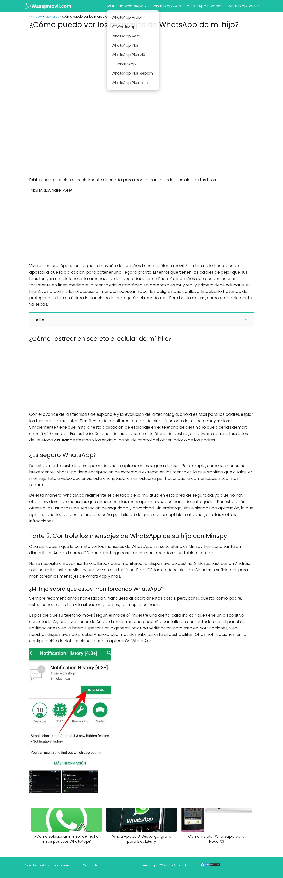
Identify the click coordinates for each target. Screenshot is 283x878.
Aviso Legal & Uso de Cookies (47, 865)
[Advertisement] (141, 62)
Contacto (90, 865)
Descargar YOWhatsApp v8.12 (165, 865)
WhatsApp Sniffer (243, 5)
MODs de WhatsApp (125, 5)
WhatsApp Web (167, 5)
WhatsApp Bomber (204, 5)
